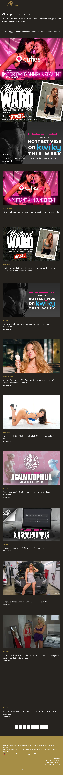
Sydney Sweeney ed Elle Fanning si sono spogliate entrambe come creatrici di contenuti (29, 381)
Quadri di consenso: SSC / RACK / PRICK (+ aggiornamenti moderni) (29, 712)
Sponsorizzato (8, 70)
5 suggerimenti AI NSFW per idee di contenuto (24, 548)
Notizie (5, 488)
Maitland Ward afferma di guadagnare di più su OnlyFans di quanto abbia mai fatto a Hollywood (31, 117)
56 (37, 727)
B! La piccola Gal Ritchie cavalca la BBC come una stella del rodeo (29, 437)
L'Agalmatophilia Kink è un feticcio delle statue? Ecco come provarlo (29, 493)
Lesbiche (6, 154)
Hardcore (6, 432)
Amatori (5, 544)
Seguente (43, 727)
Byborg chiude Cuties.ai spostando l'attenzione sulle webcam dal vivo (27, 75)
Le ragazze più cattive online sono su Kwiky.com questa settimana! (29, 159)
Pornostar (6, 112)
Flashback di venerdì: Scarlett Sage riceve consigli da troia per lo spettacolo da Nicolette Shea (31, 656)
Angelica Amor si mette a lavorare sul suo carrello (25, 601)
